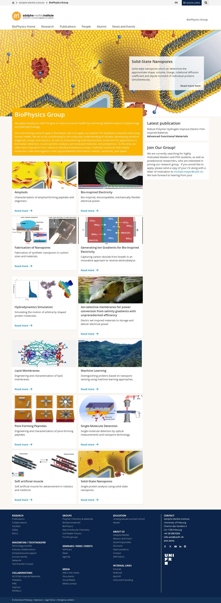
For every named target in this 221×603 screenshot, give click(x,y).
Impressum (38, 600)
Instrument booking (123, 579)
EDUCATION (119, 515)
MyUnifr (117, 576)
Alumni (101, 26)
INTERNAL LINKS (122, 565)
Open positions (121, 549)
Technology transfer (22, 545)
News (65, 553)
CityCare (16, 587)
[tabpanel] (110, 73)
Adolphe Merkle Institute (31, 2)
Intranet (117, 569)
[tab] (198, 112)
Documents (68, 576)
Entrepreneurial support (24, 553)
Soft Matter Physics (72, 533)
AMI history (118, 556)
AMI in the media (71, 572)
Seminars (67, 549)
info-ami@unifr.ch (174, 537)
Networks (16, 560)
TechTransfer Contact (22, 563)
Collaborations (19, 522)
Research (47, 26)
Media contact (70, 583)
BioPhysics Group (58, 2)
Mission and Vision (122, 538)
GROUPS (67, 515)
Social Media (69, 579)
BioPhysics (68, 526)
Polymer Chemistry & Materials (78, 518)
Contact (117, 553)
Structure (117, 545)
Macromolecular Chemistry (76, 529)
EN (176, 2)
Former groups (70, 537)
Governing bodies (122, 542)
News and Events (123, 26)
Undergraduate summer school (129, 518)
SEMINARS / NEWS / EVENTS (78, 546)
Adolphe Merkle (121, 534)
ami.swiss (169, 540)
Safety (15, 529)
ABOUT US (118, 531)
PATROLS (16, 590)
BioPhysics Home (23, 26)
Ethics (15, 533)
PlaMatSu (17, 579)
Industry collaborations (23, 549)
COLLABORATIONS (22, 572)
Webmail (117, 572)
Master (116, 522)
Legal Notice (50, 600)
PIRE (14, 583)
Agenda (66, 556)
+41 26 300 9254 (172, 533)
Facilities (16, 526)
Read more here (190, 86)
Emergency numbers (65, 600)
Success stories (19, 556)
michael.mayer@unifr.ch (188, 171)
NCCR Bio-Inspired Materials (26, 576)
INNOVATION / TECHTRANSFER (29, 542)
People (86, 26)
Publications (68, 26)
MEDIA (66, 569)
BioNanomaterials (71, 522)
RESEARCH (17, 515)
